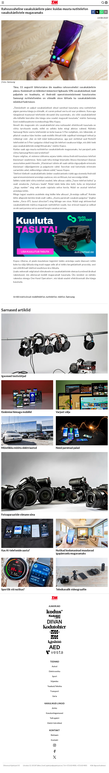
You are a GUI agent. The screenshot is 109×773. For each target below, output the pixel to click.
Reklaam (54, 735)
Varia (54, 696)
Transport (54, 691)
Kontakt (54, 740)
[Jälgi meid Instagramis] (54, 745)
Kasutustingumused (54, 713)
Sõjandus (54, 681)
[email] (106, 12)
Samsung (70, 296)
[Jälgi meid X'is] (54, 757)
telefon (61, 296)
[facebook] (93, 12)
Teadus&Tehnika (54, 686)
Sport (54, 676)
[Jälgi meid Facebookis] (54, 751)
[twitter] (97, 12)
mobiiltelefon (38, 296)
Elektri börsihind (54, 723)
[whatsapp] (101, 12)
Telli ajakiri (54, 718)
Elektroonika (54, 671)
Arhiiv (54, 708)
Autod (54, 666)
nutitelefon (51, 296)
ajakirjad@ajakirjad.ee (54, 765)
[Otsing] (102, 2)
